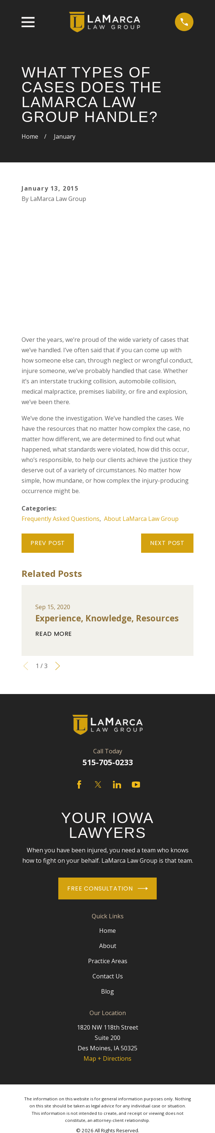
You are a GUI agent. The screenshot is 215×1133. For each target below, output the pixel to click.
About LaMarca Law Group (141, 519)
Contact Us (107, 976)
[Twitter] (98, 784)
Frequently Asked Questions (61, 519)
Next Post (167, 543)
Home (107, 930)
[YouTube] (136, 784)
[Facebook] (79, 784)
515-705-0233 (107, 762)
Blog (107, 991)
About (107, 946)
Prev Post (47, 543)
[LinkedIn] (117, 784)
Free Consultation (107, 888)
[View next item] (57, 666)
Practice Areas (107, 961)
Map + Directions (107, 1058)
